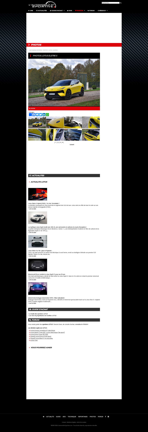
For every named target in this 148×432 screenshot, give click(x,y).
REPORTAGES (82, 417)
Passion (79, 10)
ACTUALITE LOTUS (39, 182)
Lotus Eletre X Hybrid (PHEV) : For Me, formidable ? (43, 203)
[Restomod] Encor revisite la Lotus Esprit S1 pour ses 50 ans (46, 274)
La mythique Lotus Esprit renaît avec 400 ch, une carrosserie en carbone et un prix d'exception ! (57, 227)
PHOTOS (45, 50)
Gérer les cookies (81, 422)
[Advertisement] (74, 28)
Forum (91, 10)
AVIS (64, 417)
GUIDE (58, 417)
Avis (69, 10)
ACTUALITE (50, 417)
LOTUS (50, 50)
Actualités (41, 10)
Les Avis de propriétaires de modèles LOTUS (42, 315)
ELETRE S (55, 50)
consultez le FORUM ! (81, 324)
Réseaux (102, 10)
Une (30, 10)
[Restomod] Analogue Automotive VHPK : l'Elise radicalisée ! (46, 298)
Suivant (72, 144)
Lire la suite (32, 209)
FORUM (100, 417)
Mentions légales (71, 422)
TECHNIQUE (72, 417)
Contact (64, 422)
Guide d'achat (56, 10)
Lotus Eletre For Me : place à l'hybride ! (40, 251)
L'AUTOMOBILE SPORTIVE (35, 50)
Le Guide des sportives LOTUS (38, 314)
